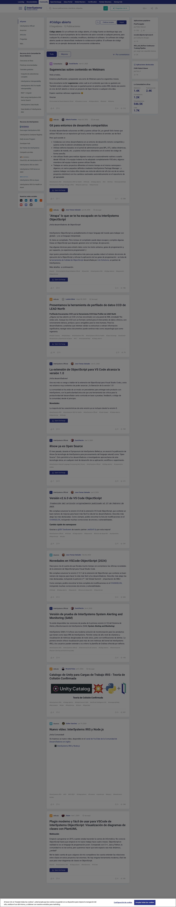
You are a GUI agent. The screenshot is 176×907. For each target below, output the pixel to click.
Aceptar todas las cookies (145, 902)
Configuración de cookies (123, 902)
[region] (88, 902)
